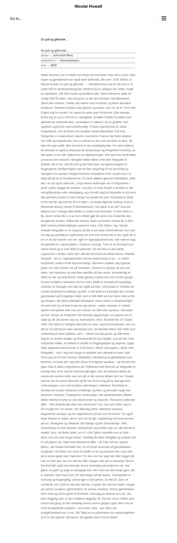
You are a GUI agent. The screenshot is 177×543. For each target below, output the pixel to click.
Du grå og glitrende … (55, 39)
